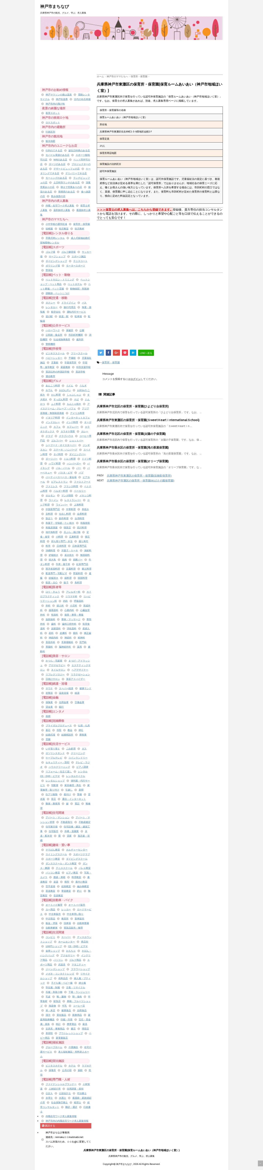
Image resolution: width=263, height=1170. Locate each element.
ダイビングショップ (56, 261)
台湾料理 (79, 518)
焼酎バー (78, 559)
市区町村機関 (75, 334)
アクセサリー (68, 955)
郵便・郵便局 (53, 803)
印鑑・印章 (67, 1019)
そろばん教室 (53, 849)
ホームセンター (66, 941)
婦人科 (60, 605)
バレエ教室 (85, 868)
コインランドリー (77, 757)
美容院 (49, 1033)
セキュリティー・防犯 (57, 762)
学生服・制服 (53, 987)
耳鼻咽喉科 (67, 642)
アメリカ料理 (77, 413)
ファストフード (82, 481)
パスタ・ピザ (65, 472)
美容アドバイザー (75, 679)
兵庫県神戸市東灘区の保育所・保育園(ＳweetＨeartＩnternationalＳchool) (148, 420)
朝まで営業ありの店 (71, 187)
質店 (53, 799)
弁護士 (62, 1097)
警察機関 (50, 344)
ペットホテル (75, 284)
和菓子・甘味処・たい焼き (60, 523)
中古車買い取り (75, 914)
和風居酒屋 (52, 527)
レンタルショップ (55, 780)
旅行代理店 (70, 307)
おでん (49, 390)
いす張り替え (53, 748)
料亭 (48, 545)
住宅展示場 (52, 826)
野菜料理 (78, 573)
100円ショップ (54, 946)
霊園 (48, 739)
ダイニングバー (77, 454)
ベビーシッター (54, 358)
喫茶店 (67, 527)
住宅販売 (53, 831)
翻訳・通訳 (71, 1107)
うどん (69, 385)
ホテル (72, 1065)
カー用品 (50, 909)
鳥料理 (78, 582)
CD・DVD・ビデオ (78, 946)
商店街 (84, 941)
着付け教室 (81, 881)
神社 (81, 730)
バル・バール (63, 468)
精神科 (81, 637)
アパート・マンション (57, 817)
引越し (69, 789)
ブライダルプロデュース (59, 725)
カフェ (57, 426)
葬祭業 (83, 734)
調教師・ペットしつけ (57, 293)
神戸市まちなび (54, 6)
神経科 (68, 637)
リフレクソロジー (55, 674)
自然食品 (82, 1010)
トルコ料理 (70, 458)
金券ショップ (53, 950)
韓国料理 (82, 578)
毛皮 (48, 996)
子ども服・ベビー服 (62, 982)
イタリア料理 (53, 417)
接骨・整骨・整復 (73, 614)
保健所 (69, 330)
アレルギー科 (73, 591)
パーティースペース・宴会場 (61, 477)
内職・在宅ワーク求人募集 (60, 205)
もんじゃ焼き (74, 404)
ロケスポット (53, 122)
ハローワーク (53, 330)
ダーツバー (52, 458)
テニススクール (64, 868)
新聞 (81, 789)
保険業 (49, 702)
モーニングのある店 (56, 177)
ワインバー (62, 504)
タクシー (50, 302)
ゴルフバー (57, 440)
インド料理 (72, 422)
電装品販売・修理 (73, 927)
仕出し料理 (65, 513)
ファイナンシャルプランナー (61, 1084)
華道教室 (66, 891)
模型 (66, 881)
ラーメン (53, 500)
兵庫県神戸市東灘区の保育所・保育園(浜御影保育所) (139, 475)
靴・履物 (61, 996)
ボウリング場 (53, 265)
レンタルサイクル (75, 776)
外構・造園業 (71, 831)
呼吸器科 (78, 601)
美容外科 (50, 642)
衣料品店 (63, 978)
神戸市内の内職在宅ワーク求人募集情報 (67, 1120)
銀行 (61, 706)
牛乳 (64, 1005)
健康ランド (85, 688)
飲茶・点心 (52, 582)
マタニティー (79, 964)
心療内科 (69, 610)
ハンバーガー (74, 463)
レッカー (66, 909)
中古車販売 (55, 914)
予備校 (72, 358)
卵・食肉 (77, 996)
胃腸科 (49, 646)
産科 (51, 633)
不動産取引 (67, 822)
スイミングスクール (56, 854)
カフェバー (73, 426)
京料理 (49, 513)
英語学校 (80, 371)
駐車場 (78, 316)
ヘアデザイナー (80, 669)
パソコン (58, 960)
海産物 (52, 1005)
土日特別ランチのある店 (67, 182)
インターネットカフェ (78, 417)
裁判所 (79, 339)
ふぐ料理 (56, 404)
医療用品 (77, 1015)
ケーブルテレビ (54, 757)
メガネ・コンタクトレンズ (60, 973)
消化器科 (71, 628)
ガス (84, 748)
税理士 (77, 1102)
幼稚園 (49, 228)
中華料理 (71, 509)
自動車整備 (83, 923)
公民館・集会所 (54, 334)
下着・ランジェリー (79, 992)
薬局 (79, 646)
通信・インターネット (74, 799)
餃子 (66, 582)
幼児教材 (79, 228)
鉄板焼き (53, 578)
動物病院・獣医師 (79, 288)
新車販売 (79, 918)
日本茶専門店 (79, 545)
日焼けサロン (53, 679)
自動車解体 (52, 927)
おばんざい (65, 390)
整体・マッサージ (70, 619)
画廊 (48, 716)
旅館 (80, 1070)
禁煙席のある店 (66, 191)
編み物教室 (83, 886)
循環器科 (53, 610)
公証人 (49, 1093)
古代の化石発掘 (82, 99)
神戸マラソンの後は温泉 (59, 94)
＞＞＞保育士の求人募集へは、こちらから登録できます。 (135, 209)
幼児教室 (63, 228)
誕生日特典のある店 (79, 150)
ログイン (135, 379)
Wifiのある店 (60, 159)
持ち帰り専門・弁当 (62, 541)
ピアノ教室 (72, 872)
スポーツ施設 (79, 256)
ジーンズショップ (55, 969)
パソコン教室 (53, 872)
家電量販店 (62, 1037)
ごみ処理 (71, 748)
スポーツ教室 (53, 858)
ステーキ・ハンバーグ (65, 449)
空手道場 (50, 886)
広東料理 (74, 536)
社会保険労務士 (59, 1102)
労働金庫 (79, 702)
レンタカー (52, 307)
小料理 (59, 536)
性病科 (54, 614)
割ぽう (49, 518)
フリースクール (79, 353)
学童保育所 (70, 362)
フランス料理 (71, 486)
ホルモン (50, 495)
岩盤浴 (49, 693)
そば (76, 399)
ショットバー (76, 440)
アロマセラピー (57, 665)
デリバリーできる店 (76, 173)
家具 (85, 1024)
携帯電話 (71, 1024)
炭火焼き (69, 555)
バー (78, 468)
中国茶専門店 (53, 509)
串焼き (85, 509)
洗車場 (67, 923)
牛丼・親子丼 (63, 564)
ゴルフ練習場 (68, 251)
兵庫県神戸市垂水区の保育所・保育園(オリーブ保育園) (133, 461)
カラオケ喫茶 (68, 431)
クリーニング (78, 753)
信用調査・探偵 (75, 1088)
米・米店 (50, 1010)
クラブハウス (66, 436)
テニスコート (80, 261)
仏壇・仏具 (84, 725)
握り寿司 (83, 541)
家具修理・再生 (72, 785)
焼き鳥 (52, 559)
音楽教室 (58, 895)
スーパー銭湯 (66, 688)
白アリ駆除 (52, 794)
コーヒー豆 (79, 1005)
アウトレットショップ (71, 1033)
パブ (81, 472)
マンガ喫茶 (67, 495)
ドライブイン (68, 302)
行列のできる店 (54, 150)
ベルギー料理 (61, 491)
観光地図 (50, 141)
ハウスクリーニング (59, 767)
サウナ (49, 688)
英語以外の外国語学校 (57, 371)
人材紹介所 (55, 1088)
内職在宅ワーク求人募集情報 (61, 1116)
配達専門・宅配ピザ (56, 573)
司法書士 (82, 1093)
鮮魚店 (57, 1001)
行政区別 (50, 131)
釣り (79, 891)
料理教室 (76, 877)
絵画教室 (66, 886)
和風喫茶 (85, 523)
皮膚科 (63, 633)
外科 (48, 605)
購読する (48, 1125)
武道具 (61, 964)
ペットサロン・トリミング (60, 279)
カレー (84, 431)
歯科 (53, 623)
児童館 (54, 362)
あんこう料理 (53, 385)
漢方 (48, 1015)
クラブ (49, 436)
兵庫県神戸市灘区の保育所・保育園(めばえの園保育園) (140, 480)
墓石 (48, 730)
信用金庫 (63, 702)
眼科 (75, 633)
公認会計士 (65, 1093)
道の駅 (49, 316)
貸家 (69, 835)
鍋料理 (68, 578)
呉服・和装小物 (54, 992)
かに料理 (56, 394)
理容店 (85, 1028)
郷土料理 (86, 568)
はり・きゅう (53, 591)
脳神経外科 (65, 646)
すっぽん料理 (61, 399)
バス (84, 302)
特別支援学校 (83, 367)
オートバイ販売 (76, 904)
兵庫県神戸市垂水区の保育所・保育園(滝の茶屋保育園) (133, 447)
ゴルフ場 (50, 251)
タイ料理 (58, 454)
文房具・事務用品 (55, 1028)
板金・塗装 (52, 923)
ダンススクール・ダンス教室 (61, 863)
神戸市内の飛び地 (55, 103)
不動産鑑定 (85, 822)
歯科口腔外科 (69, 623)
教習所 (64, 918)
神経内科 (53, 637)
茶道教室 (50, 891)
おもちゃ (71, 950)
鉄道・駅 (63, 316)
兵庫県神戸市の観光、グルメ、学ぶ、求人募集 (131, 1156)
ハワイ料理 (55, 463)
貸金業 (49, 706)
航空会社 (56, 311)
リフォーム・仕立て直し (59, 771)
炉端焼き (53, 555)
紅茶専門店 (82, 564)
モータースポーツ (75, 265)
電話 (77, 803)
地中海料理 (52, 532)
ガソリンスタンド (55, 753)
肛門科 (83, 642)
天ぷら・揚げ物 (72, 532)
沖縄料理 (50, 550)
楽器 (56, 881)
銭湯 (77, 693)
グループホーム (54, 1047)
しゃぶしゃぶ (74, 394)
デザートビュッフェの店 (67, 168)
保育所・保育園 (111, 362)
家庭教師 (65, 367)
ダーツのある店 (57, 164)
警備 (79, 794)
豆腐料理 (71, 568)
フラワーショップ (80, 969)
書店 (73, 1028)
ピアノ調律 (82, 767)
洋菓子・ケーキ (69, 550)
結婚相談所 (67, 734)
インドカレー (53, 422)
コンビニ (50, 937)
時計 (58, 1024)
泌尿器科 (56, 628)
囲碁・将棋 (59, 877)
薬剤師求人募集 (62, 210)
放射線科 (50, 619)
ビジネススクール (55, 353)
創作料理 (63, 518)
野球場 (49, 270)
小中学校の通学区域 (56, 224)
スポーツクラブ (81, 854)
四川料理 (82, 527)
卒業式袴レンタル (55, 238)
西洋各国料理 (53, 568)
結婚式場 (50, 734)
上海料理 (78, 504)
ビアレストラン (59, 481)
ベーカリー (80, 491)
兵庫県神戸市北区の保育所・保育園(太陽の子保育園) (131, 434)
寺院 (59, 730)
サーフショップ (57, 256)
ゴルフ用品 (75, 960)
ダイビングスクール (76, 858)
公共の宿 (67, 1070)
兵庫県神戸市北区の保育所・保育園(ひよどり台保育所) (133, 406)
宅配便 (54, 785)
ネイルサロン (58, 669)
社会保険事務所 (62, 339)
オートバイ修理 (54, 904)
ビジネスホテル (54, 1065)
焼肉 (64, 559)
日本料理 (61, 545)
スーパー (66, 937)
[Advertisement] (163, 48)
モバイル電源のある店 (57, 155)
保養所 (52, 1070)
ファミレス (52, 486)
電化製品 (61, 1015)
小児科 (73, 605)
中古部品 (50, 918)
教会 (70, 730)
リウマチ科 (71, 596)
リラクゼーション (80, 674)
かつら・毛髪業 (54, 660)
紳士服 (82, 982)
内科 (65, 601)
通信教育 (50, 376)
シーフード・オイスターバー (61, 445)
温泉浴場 (63, 693)
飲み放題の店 (58, 196)
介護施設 (73, 1047)
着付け (67, 794)
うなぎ (83, 385)
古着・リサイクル (75, 987)
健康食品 (66, 1010)
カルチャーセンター (76, 849)
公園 (81, 330)
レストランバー (72, 500)
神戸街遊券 (62, 99)
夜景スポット (53, 113)
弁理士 (49, 1097)
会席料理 (82, 513)
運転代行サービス (76, 311)
